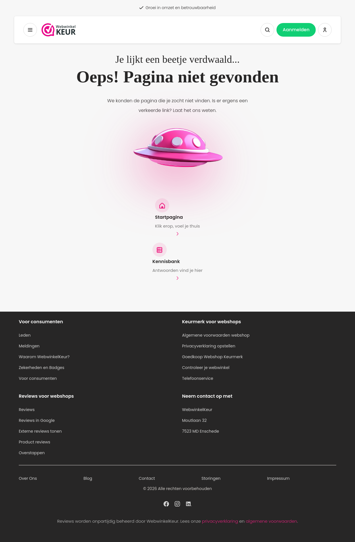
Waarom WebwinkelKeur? (44, 357)
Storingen (210, 478)
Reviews (27, 409)
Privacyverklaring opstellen (208, 346)
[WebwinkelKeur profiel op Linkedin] (188, 503)
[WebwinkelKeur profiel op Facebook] (166, 503)
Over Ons (28, 478)
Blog (87, 478)
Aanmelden (296, 29)
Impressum (278, 478)
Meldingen (29, 346)
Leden (25, 335)
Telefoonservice (197, 378)
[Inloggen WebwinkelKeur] (325, 30)
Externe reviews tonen (40, 431)
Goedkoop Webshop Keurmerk (212, 357)
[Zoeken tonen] (267, 30)
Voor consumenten (38, 378)
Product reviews (34, 442)
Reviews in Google (37, 420)
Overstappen (32, 453)
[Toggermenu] (30, 30)
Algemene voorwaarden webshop (215, 335)
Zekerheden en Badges (41, 367)
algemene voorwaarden (271, 521)
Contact (147, 478)
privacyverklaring (220, 521)
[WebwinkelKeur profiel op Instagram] (177, 503)
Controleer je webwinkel (206, 367)
